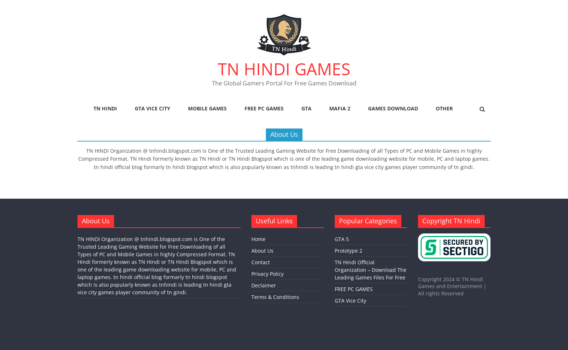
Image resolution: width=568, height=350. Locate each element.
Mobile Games (207, 108)
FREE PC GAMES (264, 108)
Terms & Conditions (275, 297)
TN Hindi (105, 108)
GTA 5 (342, 239)
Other (444, 108)
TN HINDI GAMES (284, 69)
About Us (262, 250)
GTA (306, 108)
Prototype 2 (348, 250)
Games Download (393, 108)
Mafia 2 (339, 108)
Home (258, 239)
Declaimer (263, 285)
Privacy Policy (267, 273)
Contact (260, 262)
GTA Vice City (152, 108)
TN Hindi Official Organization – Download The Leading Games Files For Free (370, 270)
